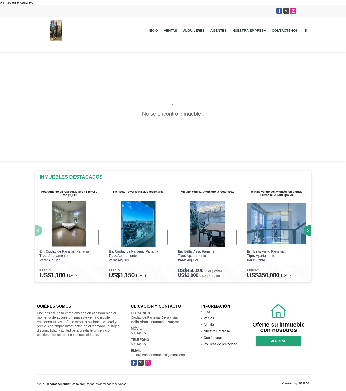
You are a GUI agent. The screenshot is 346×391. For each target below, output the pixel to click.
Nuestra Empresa (249, 30)
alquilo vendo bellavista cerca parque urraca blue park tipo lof (276, 193)
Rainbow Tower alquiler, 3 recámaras (138, 191)
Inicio (153, 30)
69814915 (138, 333)
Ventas (170, 30)
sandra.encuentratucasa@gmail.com (158, 355)
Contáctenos (285, 30)
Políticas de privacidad (220, 344)
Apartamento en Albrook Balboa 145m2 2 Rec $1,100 (69, 193)
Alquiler (209, 325)
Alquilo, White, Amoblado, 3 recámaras (207, 191)
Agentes (218, 30)
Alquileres (193, 30)
